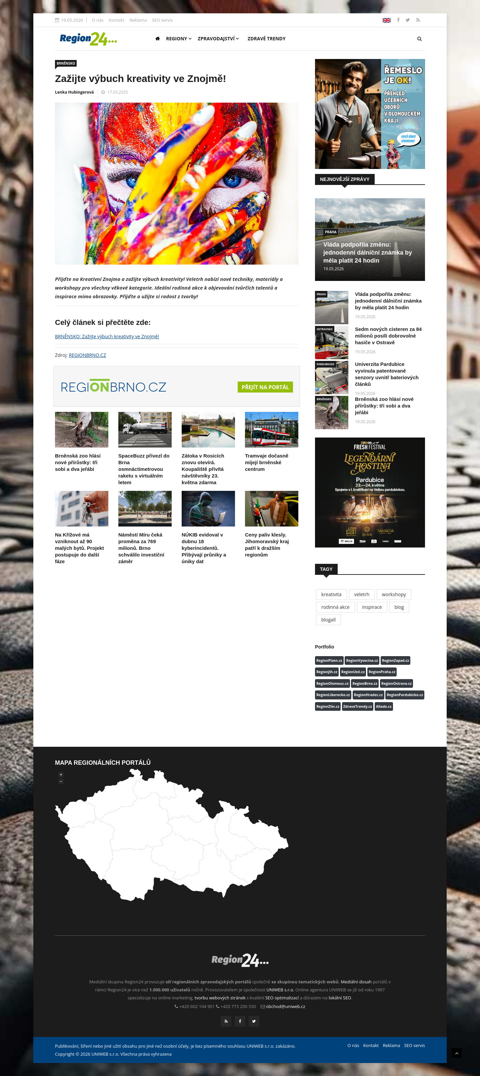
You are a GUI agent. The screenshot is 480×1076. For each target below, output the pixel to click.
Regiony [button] (178, 38)
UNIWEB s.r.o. (280, 990)
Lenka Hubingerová (74, 92)
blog (399, 607)
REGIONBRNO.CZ (87, 355)
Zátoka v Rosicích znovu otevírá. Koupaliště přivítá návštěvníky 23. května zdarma (203, 469)
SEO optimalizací (282, 998)
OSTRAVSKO (325, 329)
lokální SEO (340, 998)
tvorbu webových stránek (220, 998)
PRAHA (330, 232)
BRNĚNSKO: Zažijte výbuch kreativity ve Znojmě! (107, 336)
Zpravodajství (218, 38)
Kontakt (116, 20)
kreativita (331, 594)
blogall (328, 619)
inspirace (372, 607)
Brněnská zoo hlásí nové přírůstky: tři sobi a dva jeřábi (78, 462)
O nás (98, 20)
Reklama (138, 20)
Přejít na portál (265, 387)
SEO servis (162, 20)
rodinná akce (335, 607)
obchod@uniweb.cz (285, 1006)
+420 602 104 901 (197, 1006)
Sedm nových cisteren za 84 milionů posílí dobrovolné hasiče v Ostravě (388, 335)
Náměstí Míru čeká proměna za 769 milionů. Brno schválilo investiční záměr (141, 548)
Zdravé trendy (267, 38)
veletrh (362, 594)
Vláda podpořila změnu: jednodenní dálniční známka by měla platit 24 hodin (367, 252)
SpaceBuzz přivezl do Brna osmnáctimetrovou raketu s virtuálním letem (143, 469)
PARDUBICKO (325, 364)
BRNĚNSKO (66, 63)
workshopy (394, 594)
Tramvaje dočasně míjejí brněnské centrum (266, 462)
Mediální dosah (356, 982)
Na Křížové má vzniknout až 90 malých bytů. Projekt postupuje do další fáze (79, 548)
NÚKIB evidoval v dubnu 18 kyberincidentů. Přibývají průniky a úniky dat (204, 548)
